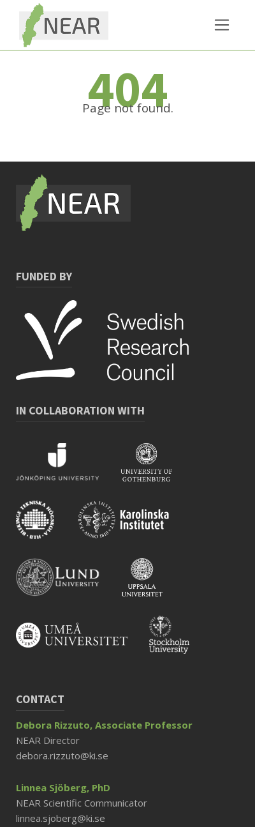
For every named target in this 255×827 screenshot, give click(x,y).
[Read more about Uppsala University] (152, 585)
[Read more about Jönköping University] (68, 470)
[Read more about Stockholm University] (178, 643)
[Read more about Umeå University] (82, 643)
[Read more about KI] (133, 528)
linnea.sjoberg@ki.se (60, 818)
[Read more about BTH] (46, 528)
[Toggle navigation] (222, 24)
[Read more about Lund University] (69, 585)
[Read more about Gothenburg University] (155, 470)
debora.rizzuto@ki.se (62, 755)
